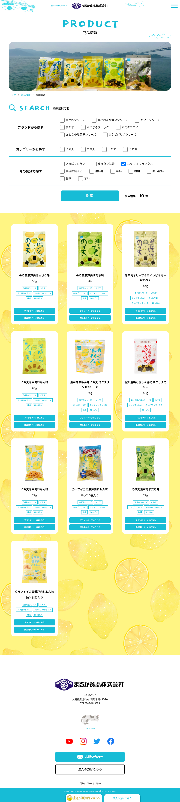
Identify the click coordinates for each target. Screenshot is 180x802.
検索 (90, 195)
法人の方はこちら (90, 769)
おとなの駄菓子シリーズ (78, 134)
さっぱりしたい (72, 163)
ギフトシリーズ (147, 120)
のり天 (88, 149)
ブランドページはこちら (34, 311)
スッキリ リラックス (137, 163)
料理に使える (71, 171)
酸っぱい (155, 171)
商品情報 (25, 95)
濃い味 (96, 171)
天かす (67, 127)
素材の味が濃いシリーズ (110, 120)
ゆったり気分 (103, 163)
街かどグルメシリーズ (119, 134)
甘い (84, 178)
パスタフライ (127, 127)
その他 (130, 149)
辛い (116, 171)
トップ (12, 95)
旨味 (65, 178)
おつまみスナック (95, 127)
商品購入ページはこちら (34, 318)
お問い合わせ (90, 756)
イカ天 (67, 149)
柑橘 (134, 171)
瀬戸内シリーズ (72, 120)
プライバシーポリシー (90, 783)
